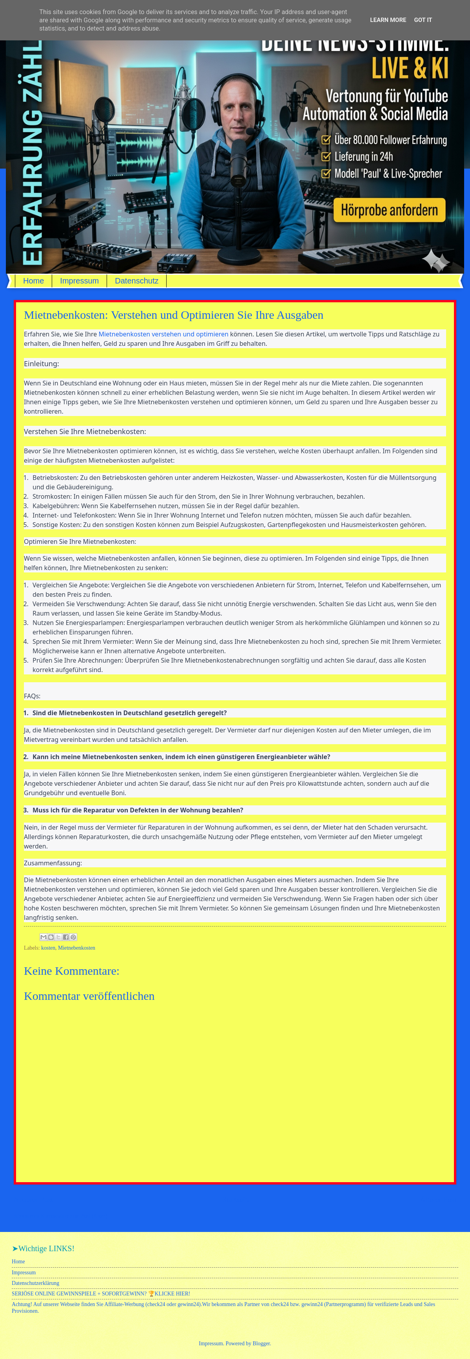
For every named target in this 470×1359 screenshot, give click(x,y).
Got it (423, 20)
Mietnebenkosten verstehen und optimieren (163, 334)
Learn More (388, 20)
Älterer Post (438, 1199)
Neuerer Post (33, 1199)
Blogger (261, 1343)
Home (33, 280)
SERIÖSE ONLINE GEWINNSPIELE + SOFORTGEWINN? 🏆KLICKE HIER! (101, 1294)
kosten (48, 948)
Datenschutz (136, 280)
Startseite (236, 1199)
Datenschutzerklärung (35, 1283)
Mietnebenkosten (76, 948)
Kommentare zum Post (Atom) (74, 1216)
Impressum (79, 280)
